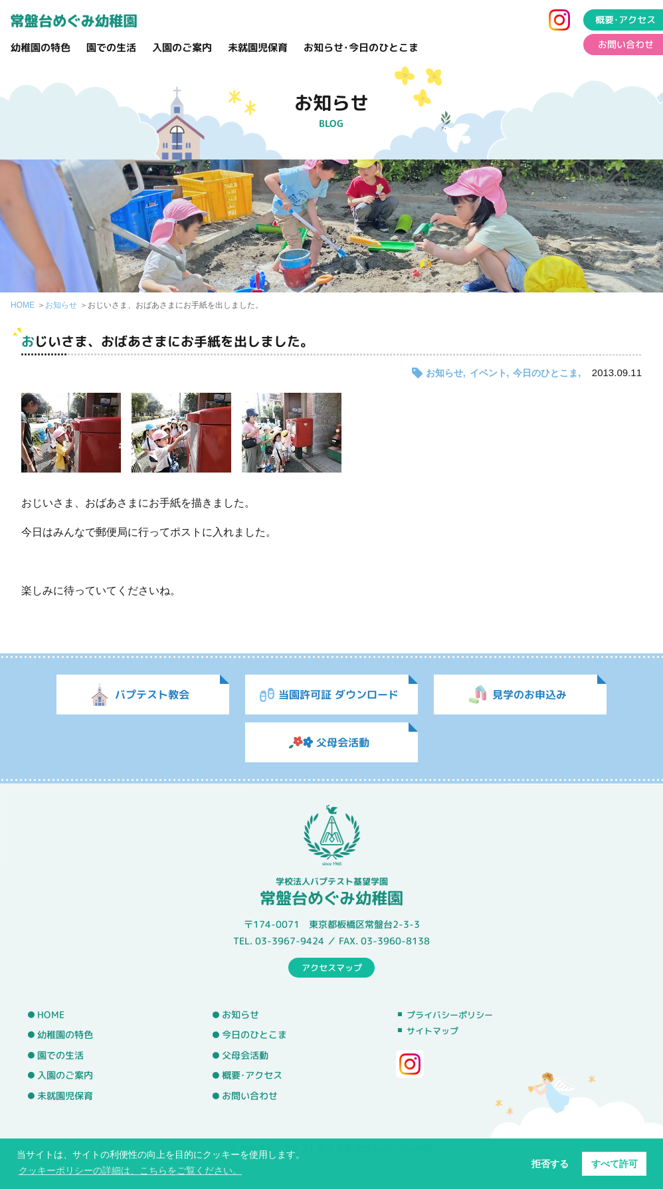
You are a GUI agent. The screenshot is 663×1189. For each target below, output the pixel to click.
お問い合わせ (250, 1096)
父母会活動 (245, 1055)
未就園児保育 (258, 47)
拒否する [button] (550, 1163)
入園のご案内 (182, 47)
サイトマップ (432, 1031)
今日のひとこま (545, 373)
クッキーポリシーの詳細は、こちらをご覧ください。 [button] (130, 1170)
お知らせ (61, 305)
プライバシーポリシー (450, 1015)
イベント (488, 373)
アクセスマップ (332, 967)
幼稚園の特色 (40, 47)
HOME (23, 305)
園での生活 (111, 47)
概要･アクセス (252, 1075)
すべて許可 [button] (614, 1163)
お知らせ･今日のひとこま (361, 47)
